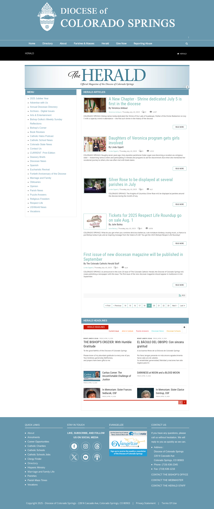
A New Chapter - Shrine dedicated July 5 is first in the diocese (95, 105)
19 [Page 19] (149, 305)
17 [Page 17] (139, 305)
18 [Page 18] (144, 305)
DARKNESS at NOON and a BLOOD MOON (158, 372)
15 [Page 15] (130, 305)
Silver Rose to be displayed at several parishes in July (95, 185)
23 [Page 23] (168, 305)
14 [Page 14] (125, 305)
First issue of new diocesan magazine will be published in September (133, 257)
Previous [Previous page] (118, 305)
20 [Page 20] (154, 305)
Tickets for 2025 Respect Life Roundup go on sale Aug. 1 (95, 221)
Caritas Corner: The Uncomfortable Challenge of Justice (116, 376)
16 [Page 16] (135, 305)
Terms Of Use (169, 503)
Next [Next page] (174, 305)
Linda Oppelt (113, 151)
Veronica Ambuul (115, 112)
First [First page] (108, 305)
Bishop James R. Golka (91, 338)
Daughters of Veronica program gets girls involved (95, 144)
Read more (180, 127)
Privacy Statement (146, 503)
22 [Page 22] (163, 305)
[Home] (178, 53)
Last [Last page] (181, 305)
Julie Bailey (113, 228)
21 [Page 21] (159, 305)
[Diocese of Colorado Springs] (107, 16)
